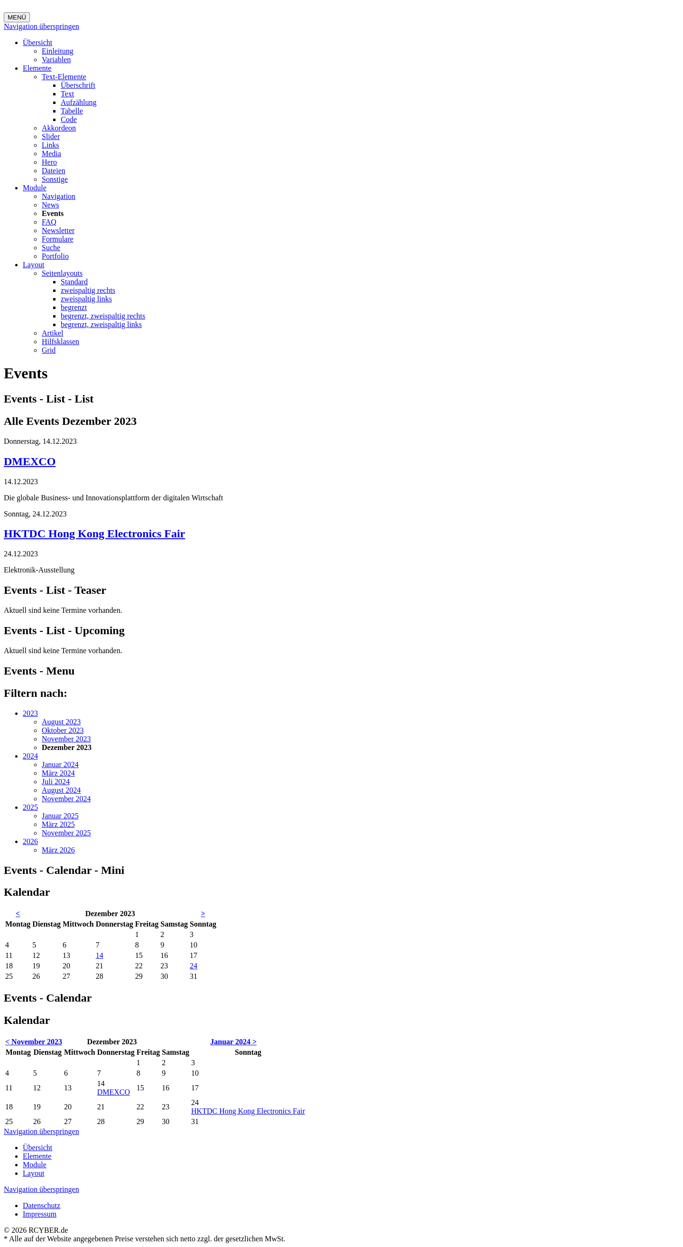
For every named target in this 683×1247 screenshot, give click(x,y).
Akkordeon (59, 128)
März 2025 (58, 824)
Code (69, 119)
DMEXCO (29, 461)
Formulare (58, 239)
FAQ (49, 222)
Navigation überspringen (41, 26)
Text (67, 94)
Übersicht (37, 42)
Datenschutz (41, 1205)
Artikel (52, 333)
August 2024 (61, 790)
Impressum (39, 1214)
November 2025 (66, 833)
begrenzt (74, 307)
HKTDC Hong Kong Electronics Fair (94, 533)
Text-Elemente (64, 77)
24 (193, 966)
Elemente (37, 68)
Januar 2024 (60, 764)
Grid (48, 350)
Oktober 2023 (62, 730)
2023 (30, 713)
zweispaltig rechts (88, 290)
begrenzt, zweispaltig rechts (103, 316)
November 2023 (66, 739)
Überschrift (78, 85)
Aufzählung (79, 102)
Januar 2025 (60, 816)
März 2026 (58, 850)
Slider (51, 136)
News (50, 205)
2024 (30, 756)
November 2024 (66, 799)
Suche (51, 248)
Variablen (56, 60)
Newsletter (58, 230)
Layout (33, 265)
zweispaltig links (86, 299)
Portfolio (55, 256)
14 (99, 955)
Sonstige (55, 179)
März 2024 (58, 773)
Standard (74, 282)
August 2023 (61, 722)
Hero (49, 162)
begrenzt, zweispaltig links (101, 324)
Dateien (53, 171)
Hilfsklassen (60, 342)
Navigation (58, 196)
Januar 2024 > (233, 1042)
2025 (30, 807)
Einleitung (58, 51)
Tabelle (72, 111)
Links (50, 145)
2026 (30, 841)
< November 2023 (33, 1042)
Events (53, 213)
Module (34, 188)
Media (51, 154)
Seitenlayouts (62, 273)
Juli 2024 (56, 782)
